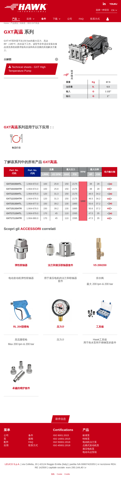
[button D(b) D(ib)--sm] (31, 63)
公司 (6, 439)
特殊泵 (86, 442)
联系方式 (33, 449)
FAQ (30, 446)
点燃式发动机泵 (91, 449)
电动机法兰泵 (90, 446)
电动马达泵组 (90, 456)
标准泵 (86, 439)
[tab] (31, 64)
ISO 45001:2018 (61, 449)
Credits (67, 478)
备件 (30, 439)
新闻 (30, 442)
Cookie (59, 478)
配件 (6, 446)
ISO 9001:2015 (61, 439)
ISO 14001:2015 (61, 442)
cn (114, 10)
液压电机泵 (88, 452)
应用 (6, 449)
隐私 (53, 478)
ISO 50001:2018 (61, 446)
